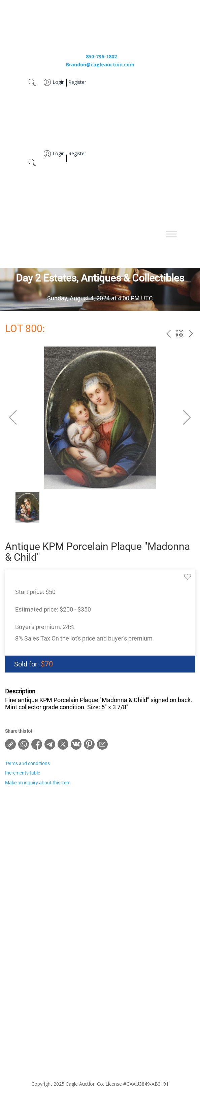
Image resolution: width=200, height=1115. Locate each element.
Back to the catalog (179, 334)
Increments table (22, 773)
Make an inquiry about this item (37, 782)
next (191, 334)
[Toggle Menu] (171, 234)
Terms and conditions (27, 763)
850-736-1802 (101, 56)
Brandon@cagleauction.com (100, 64)
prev (168, 334)
